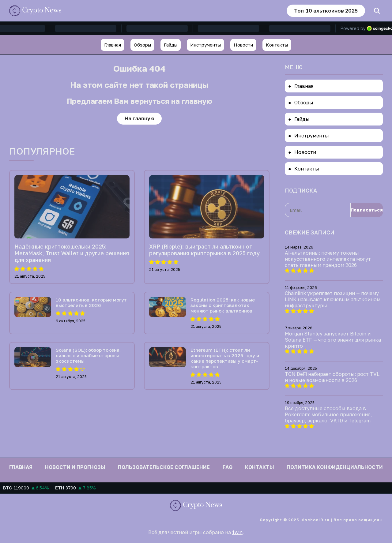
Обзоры (142, 44)
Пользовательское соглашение (164, 467)
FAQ (227, 467)
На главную (139, 118)
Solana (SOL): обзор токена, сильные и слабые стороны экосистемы (88, 355)
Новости (243, 44)
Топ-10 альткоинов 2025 (325, 10)
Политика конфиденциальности (335, 467)
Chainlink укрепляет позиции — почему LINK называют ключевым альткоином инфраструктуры (332, 299)
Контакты (277, 44)
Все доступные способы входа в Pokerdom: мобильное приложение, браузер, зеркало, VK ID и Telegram (328, 414)
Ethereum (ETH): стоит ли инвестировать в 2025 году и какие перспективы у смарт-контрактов (224, 358)
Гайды (170, 44)
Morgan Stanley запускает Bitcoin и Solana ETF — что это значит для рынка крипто (333, 340)
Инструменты (205, 44)
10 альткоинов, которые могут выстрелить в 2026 (91, 302)
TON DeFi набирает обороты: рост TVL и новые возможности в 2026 (332, 377)
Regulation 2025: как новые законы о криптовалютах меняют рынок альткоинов (222, 305)
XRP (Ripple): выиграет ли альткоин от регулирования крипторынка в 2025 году (204, 250)
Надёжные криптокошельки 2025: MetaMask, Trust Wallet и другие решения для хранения (71, 253)
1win (237, 532)
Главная (112, 44)
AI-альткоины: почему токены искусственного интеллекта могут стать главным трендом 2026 (328, 259)
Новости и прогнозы (75, 467)
